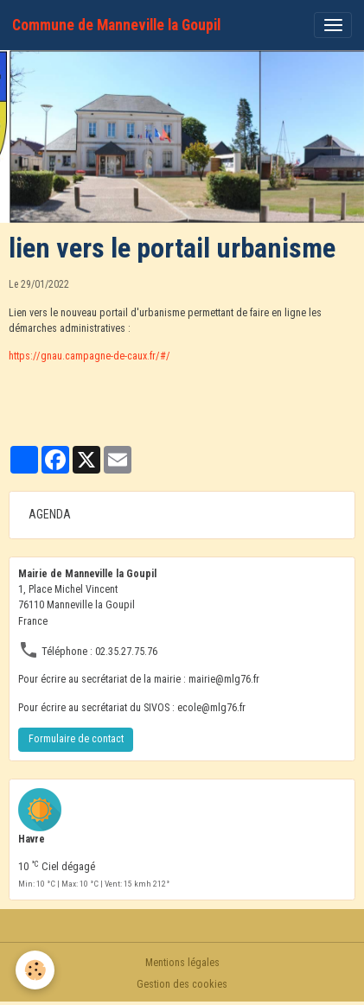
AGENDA (50, 514)
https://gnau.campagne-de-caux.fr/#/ (89, 356)
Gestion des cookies (182, 984)
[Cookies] (35, 970)
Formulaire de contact (76, 739)
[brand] (116, 25)
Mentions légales (182, 963)
